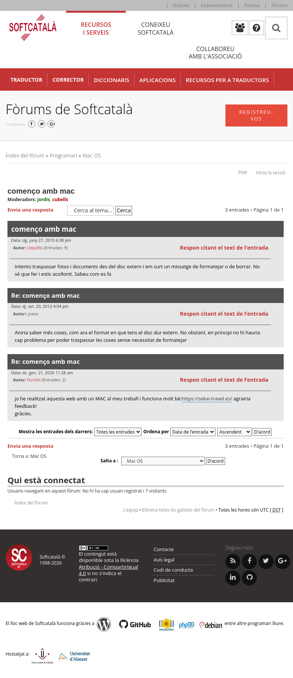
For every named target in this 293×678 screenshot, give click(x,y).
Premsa (252, 5)
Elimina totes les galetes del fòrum (178, 510)
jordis (43, 199)
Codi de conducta (173, 569)
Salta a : (109, 460)
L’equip (130, 510)
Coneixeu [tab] (156, 29)
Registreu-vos (256, 115)
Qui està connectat (46, 479)
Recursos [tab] (96, 29)
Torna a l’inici (278, 286)
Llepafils (35, 247)
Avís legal (164, 559)
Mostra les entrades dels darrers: (80, 431)
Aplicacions (157, 80)
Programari (63, 155)
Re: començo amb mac (45, 295)
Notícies (181, 5)
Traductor (26, 79)
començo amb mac (41, 191)
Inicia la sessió (271, 172)
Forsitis (34, 379)
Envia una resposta (35, 210)
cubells (60, 199)
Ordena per (179, 431)
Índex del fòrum (25, 155)
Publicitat (164, 580)
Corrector (68, 79)
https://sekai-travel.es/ (207, 398)
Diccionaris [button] (111, 80)
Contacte (164, 549)
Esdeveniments (217, 5)
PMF (243, 172)
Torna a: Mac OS (29, 456)
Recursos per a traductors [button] (227, 80)
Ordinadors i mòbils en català (57, 102)
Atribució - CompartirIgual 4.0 (108, 570)
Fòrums (279, 5)
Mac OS (91, 155)
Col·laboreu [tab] (215, 53)
